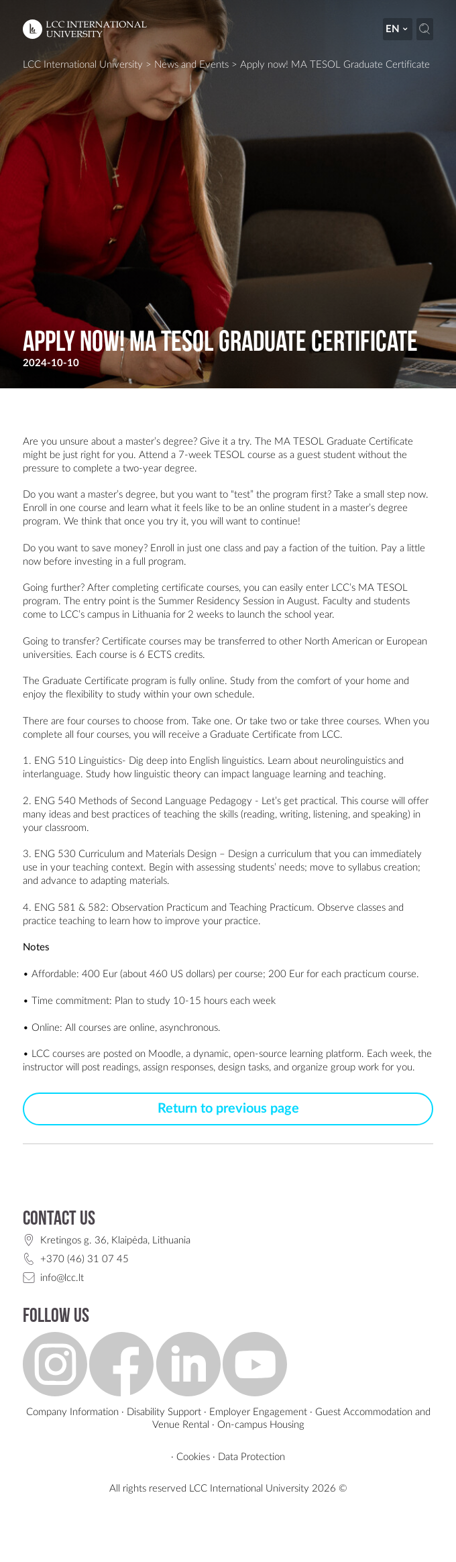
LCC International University (83, 65)
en (397, 29)
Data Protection (251, 1457)
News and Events (191, 65)
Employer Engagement (258, 1412)
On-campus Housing (260, 1425)
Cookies (193, 1457)
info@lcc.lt (62, 1278)
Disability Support (164, 1412)
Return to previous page (228, 1108)
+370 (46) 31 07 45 (84, 1259)
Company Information (72, 1412)
